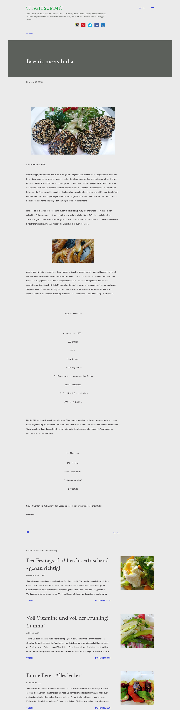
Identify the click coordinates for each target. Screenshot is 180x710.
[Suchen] (142, 8)
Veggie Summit (44, 8)
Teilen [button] (116, 533)
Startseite (29, 33)
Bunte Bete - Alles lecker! (54, 675)
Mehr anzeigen (103, 600)
